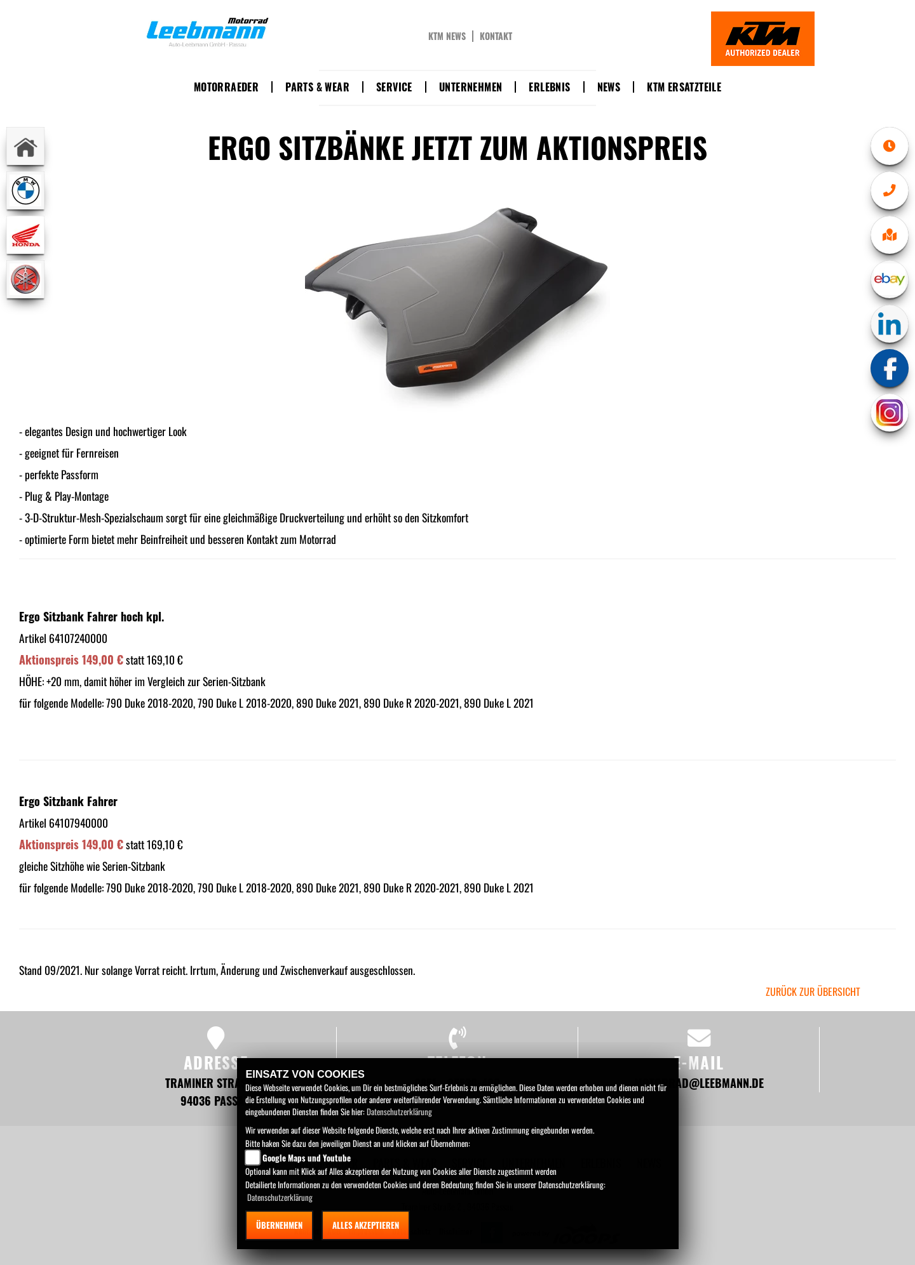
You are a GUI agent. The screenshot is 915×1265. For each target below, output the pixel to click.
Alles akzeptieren (365, 1225)
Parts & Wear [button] (317, 87)
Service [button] (394, 87)
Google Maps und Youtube (306, 1157)
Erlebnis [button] (549, 87)
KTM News (447, 36)
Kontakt (496, 36)
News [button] (609, 87)
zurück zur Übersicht (813, 991)
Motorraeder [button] (226, 87)
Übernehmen (279, 1225)
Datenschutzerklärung (399, 1111)
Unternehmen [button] (470, 87)
